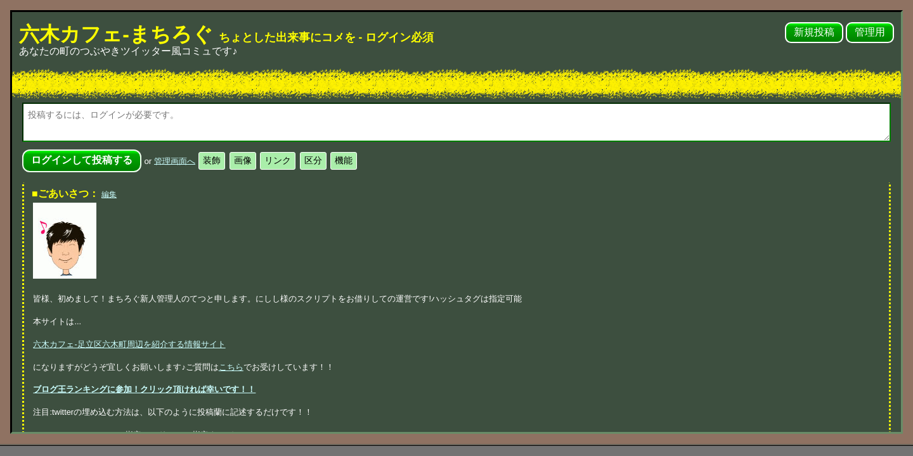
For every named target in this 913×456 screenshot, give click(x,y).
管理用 (870, 32)
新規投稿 (814, 32)
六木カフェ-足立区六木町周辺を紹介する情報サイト (129, 344)
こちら (231, 367)
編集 (109, 194)
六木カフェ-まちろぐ (226, 34)
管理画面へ (174, 160)
